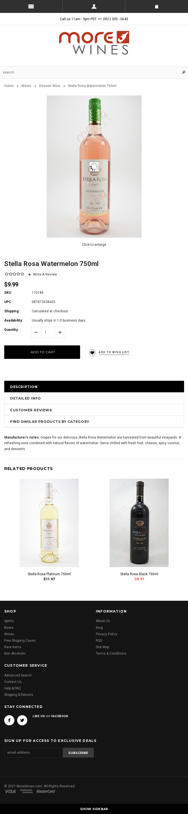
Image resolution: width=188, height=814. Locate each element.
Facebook (9, 720)
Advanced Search (18, 675)
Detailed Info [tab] (25, 398)
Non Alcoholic (15, 653)
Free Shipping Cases (20, 641)
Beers (8, 628)
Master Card (46, 791)
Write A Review (45, 274)
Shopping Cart (156, 6)
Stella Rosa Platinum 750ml (49, 574)
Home (8, 86)
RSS (99, 641)
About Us (103, 621)
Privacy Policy (106, 634)
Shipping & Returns (18, 695)
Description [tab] (24, 387)
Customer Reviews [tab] (31, 410)
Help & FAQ (12, 688)
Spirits (9, 621)
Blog (99, 628)
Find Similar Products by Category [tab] (49, 421)
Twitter (22, 720)
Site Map (102, 647)
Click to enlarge (94, 245)
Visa (11, 791)
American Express (27, 791)
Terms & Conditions (111, 653)
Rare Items (12, 647)
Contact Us (13, 682)
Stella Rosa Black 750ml (139, 574)
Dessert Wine (49, 86)
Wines (26, 86)
